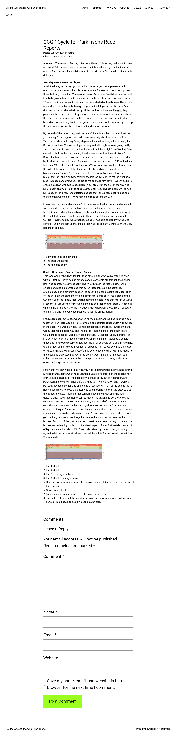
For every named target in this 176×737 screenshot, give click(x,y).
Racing (71, 53)
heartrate (57, 56)
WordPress (164, 728)
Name (50, 612)
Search (9, 14)
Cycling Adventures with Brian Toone (26, 7)
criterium (47, 56)
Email (49, 634)
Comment (53, 556)
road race (67, 56)
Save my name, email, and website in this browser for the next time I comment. (84, 684)
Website (50, 657)
